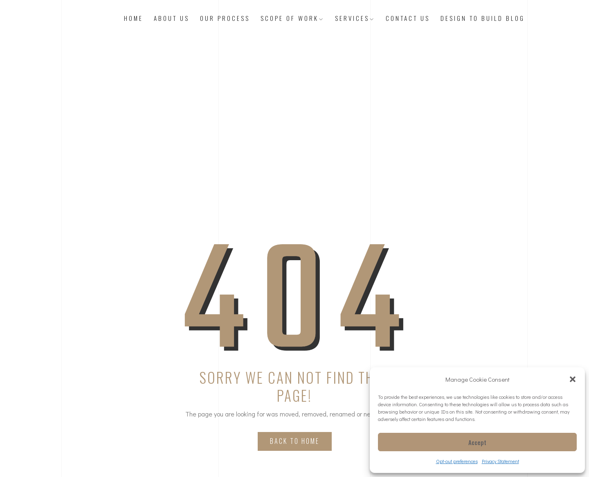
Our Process (225, 18)
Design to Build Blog (483, 18)
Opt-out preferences (457, 461)
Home (133, 18)
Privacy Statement (500, 461)
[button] (573, 379)
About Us (171, 18)
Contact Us (408, 18)
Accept (477, 442)
